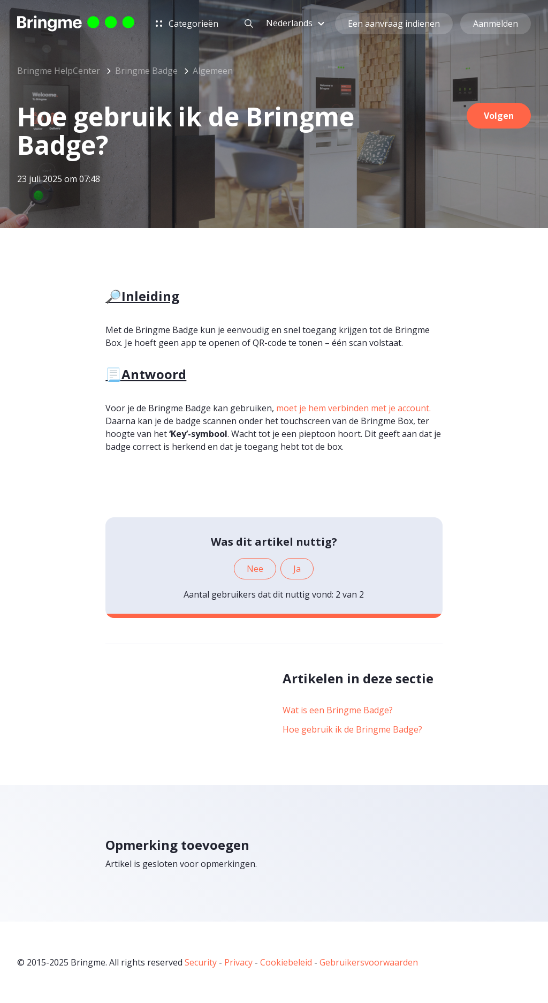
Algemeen (213, 71)
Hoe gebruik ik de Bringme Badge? (352, 729)
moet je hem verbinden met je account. (353, 408)
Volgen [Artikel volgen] (499, 116)
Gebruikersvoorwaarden (368, 962)
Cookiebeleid (286, 962)
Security (201, 962)
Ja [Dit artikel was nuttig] (297, 569)
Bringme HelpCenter (58, 71)
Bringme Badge (146, 71)
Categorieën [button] (187, 23)
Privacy (238, 962)
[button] (297, 23)
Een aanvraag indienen (394, 23)
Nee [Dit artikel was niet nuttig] (255, 569)
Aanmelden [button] (495, 23)
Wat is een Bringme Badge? (338, 710)
